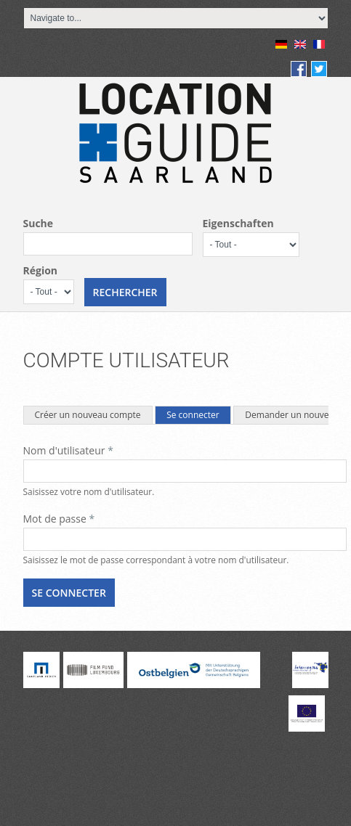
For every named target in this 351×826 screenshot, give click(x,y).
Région (40, 270)
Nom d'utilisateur (68, 450)
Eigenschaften (238, 223)
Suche (38, 223)
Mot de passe (59, 519)
